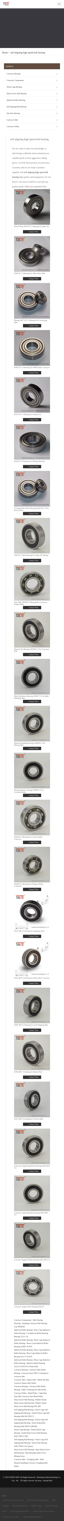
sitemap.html (47, 1481)
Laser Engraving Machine (19, 1511)
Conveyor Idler (12, 120)
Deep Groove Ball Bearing (17, 94)
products (9, 66)
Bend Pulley (32, 1393)
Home (5, 52)
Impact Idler (31, 1380)
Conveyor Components (15, 80)
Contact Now (33, 232)
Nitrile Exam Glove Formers (43, 1511)
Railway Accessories (11, 1517)
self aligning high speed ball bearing (27, 52)
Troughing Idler (33, 1459)
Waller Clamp (36, 1506)
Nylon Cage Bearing (14, 87)
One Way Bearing (13, 113)
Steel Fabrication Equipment (37, 1500)
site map (38, 1481)
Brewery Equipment (20, 1506)
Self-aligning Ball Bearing (16, 107)
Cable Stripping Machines (32, 1517)
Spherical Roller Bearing (16, 100)
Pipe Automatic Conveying (13, 1500)
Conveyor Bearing (13, 74)
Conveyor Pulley (13, 127)
